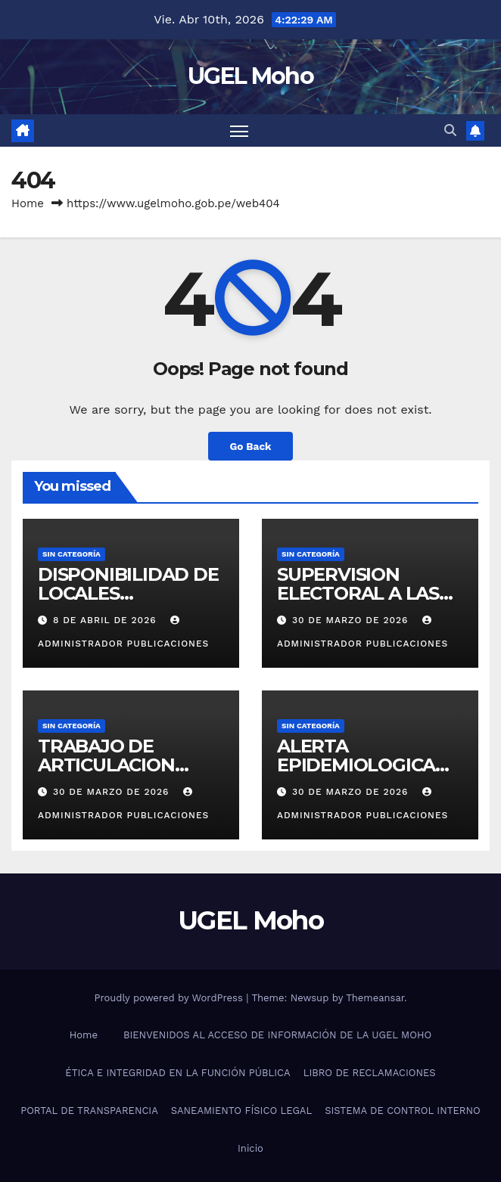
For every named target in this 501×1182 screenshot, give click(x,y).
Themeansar (375, 998)
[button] (450, 130)
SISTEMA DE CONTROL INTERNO (403, 1110)
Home (27, 203)
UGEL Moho (250, 76)
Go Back (250, 446)
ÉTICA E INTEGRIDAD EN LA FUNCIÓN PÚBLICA (177, 1072)
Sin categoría (71, 554)
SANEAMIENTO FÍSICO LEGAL (241, 1110)
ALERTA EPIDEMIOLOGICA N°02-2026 (356, 765)
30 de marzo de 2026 (352, 620)
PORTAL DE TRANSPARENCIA (89, 1110)
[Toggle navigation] (239, 130)
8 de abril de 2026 (106, 620)
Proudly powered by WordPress (170, 998)
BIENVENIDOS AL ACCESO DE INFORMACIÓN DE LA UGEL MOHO (277, 1035)
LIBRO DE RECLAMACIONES (369, 1072)
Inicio (250, 1148)
